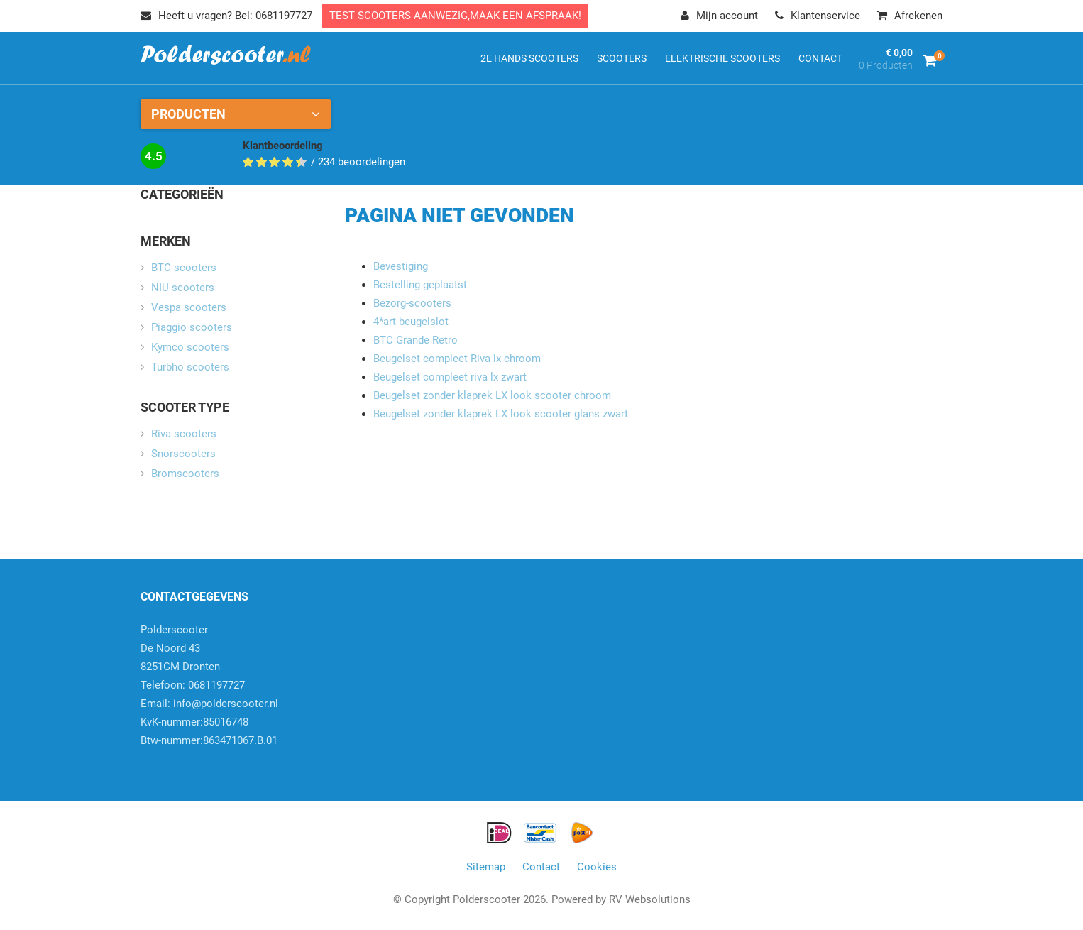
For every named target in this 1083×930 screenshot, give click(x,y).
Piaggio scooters (191, 327)
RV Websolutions (650, 899)
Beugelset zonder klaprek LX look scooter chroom (492, 395)
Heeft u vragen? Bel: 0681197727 (226, 15)
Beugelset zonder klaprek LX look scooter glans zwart (500, 413)
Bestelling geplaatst (420, 284)
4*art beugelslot (411, 321)
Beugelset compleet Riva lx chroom (457, 358)
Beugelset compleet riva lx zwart (450, 377)
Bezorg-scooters (412, 303)
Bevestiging (400, 266)
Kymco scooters (190, 347)
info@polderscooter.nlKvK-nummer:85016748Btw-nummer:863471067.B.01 (209, 722)
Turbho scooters (190, 367)
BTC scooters (183, 267)
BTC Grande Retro (415, 340)
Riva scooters (183, 433)
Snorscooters (183, 453)
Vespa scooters (188, 307)
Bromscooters (185, 473)
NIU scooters (182, 287)
